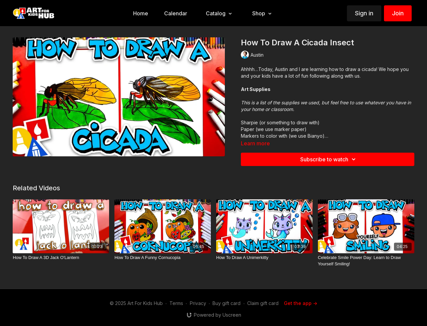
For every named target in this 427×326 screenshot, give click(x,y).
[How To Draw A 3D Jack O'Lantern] (61, 257)
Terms (176, 303)
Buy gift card (226, 303)
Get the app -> (300, 303)
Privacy (198, 303)
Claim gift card (263, 303)
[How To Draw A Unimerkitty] (264, 257)
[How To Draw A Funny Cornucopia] (162, 257)
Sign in (364, 13)
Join (398, 13)
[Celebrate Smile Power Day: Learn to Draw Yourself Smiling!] (366, 260)
